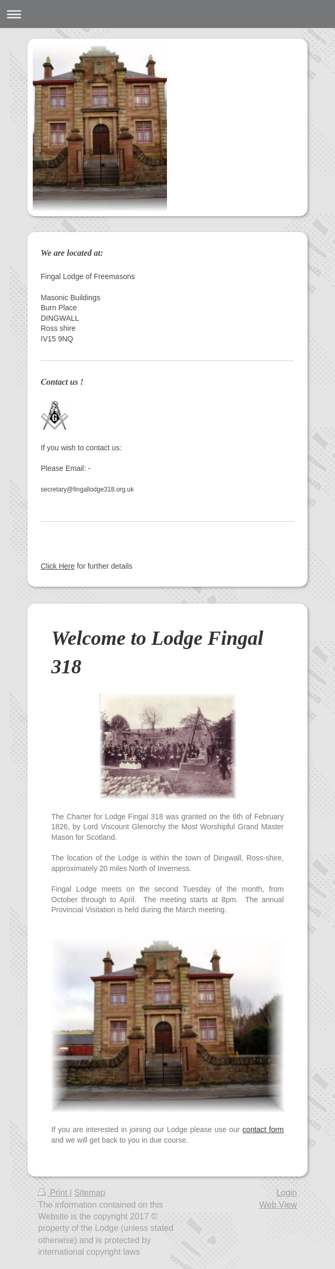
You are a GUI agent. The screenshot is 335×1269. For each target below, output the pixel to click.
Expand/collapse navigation (167, 14)
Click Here (58, 566)
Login (286, 1192)
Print (54, 1192)
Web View (278, 1204)
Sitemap (89, 1192)
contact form (263, 1129)
